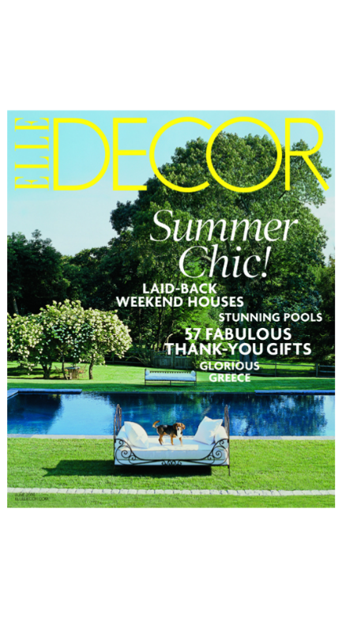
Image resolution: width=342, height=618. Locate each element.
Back (323, 43)
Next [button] (257, 309)
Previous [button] (85, 309)
